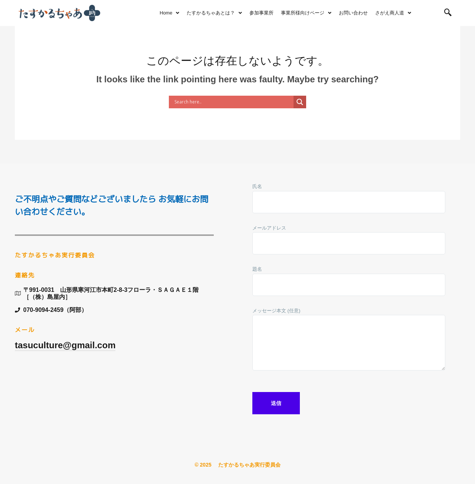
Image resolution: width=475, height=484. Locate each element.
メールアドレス (348, 241)
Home (169, 13)
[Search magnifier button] (300, 102)
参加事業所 (261, 13)
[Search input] (233, 102)
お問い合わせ (353, 13)
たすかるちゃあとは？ (214, 13)
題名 (348, 282)
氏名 (348, 200)
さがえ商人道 (393, 13)
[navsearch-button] (447, 13)
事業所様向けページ (306, 13)
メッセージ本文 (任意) (348, 342)
